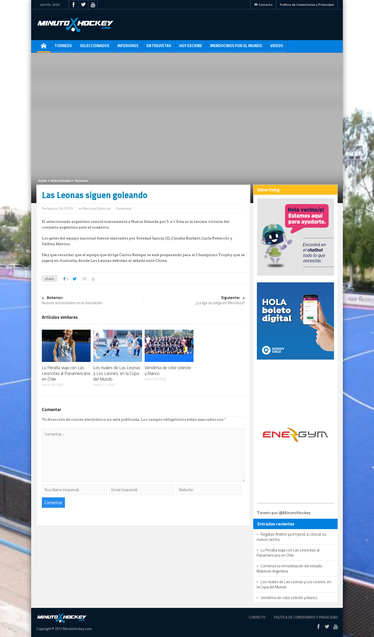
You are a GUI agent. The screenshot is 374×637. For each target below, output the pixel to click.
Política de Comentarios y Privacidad (307, 4)
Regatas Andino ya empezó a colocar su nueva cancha (291, 536)
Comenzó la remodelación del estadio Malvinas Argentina (289, 568)
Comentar (124, 208)
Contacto (263, 4)
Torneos (63, 48)
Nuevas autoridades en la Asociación (92, 300)
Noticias (104, 208)
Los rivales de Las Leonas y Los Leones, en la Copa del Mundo (116, 373)
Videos (276, 48)
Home (42, 180)
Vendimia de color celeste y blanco (168, 370)
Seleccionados (94, 48)
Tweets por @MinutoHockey (284, 513)
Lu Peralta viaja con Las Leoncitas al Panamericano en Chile (66, 373)
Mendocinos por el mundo (236, 48)
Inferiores (127, 48)
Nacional (81, 180)
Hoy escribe (190, 48)
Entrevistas (159, 48)
